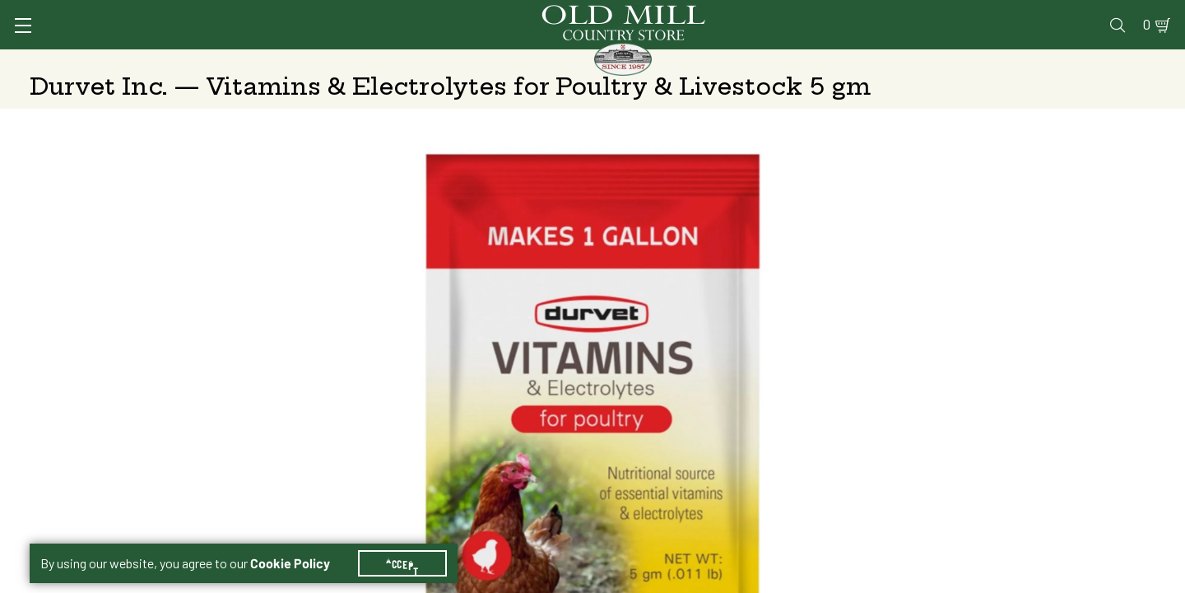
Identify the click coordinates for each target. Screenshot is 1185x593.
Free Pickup (1033, 406)
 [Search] (1136, 62)
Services (731, 13)
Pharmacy (885, 13)
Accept (412, 543)
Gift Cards (965, 13)
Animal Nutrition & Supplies (467, 62)
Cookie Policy (300, 543)
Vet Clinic (807, 13)
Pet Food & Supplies (677, 62)
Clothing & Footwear (863, 62)
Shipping (824, 406)
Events (1037, 13)
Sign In (236, 13)
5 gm (829, 364)
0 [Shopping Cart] (1127, 13)
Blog (1090, 13)
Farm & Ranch (1027, 62)
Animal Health (276, 62)
